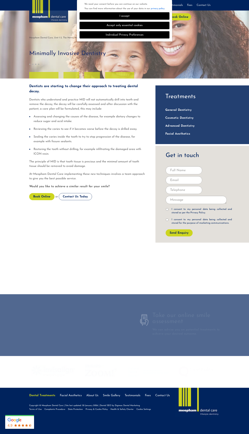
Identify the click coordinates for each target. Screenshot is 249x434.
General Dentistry (178, 110)
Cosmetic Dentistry (179, 117)
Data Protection (75, 409)
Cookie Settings (143, 409)
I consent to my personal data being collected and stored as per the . (199, 211)
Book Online (179, 17)
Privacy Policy (197, 212)
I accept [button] (124, 16)
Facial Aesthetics (177, 133)
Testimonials (175, 5)
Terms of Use (35, 409)
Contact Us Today (75, 196)
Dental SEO (105, 405)
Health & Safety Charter (122, 409)
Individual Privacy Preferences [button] (125, 34)
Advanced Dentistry (180, 125)
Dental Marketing (131, 405)
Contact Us (204, 5)
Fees (189, 5)
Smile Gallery (111, 395)
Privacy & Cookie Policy (97, 409)
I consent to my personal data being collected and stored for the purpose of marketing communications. (199, 221)
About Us (92, 395)
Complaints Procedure (54, 409)
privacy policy (157, 8)
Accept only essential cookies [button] (125, 25)
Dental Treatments (42, 395)
